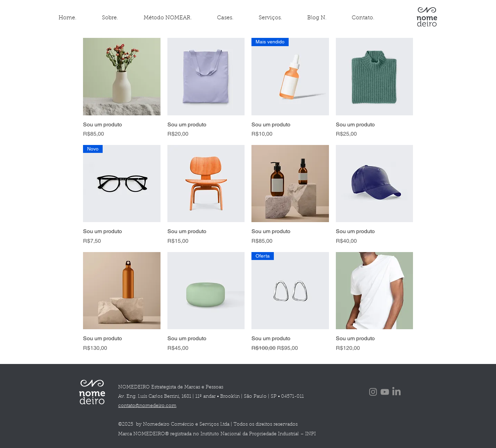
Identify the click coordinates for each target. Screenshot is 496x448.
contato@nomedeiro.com (147, 406)
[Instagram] (373, 392)
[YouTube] (385, 392)
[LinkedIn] (396, 392)
